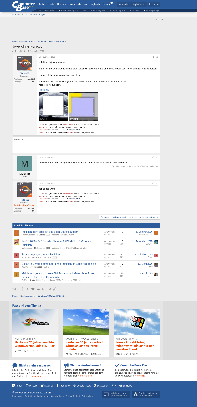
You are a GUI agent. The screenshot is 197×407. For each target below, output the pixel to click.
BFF (151, 266)
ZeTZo (24, 280)
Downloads (75, 4)
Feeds (19, 385)
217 (69, 354)
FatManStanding (28, 235)
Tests (51, 4)
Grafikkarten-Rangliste (94, 10)
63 (119, 354)
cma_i (150, 276)
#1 (157, 57)
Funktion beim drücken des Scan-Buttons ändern (50, 231)
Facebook (64, 385)
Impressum (17, 396)
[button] (23, 14)
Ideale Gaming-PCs (69, 10)
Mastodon (102, 385)
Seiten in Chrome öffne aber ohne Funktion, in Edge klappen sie (59, 263)
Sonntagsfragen (153, 10)
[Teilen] (153, 57)
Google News (84, 385)
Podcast (135, 10)
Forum (106, 4)
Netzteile (47, 257)
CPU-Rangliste (118, 10)
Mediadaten (39, 396)
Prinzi (24, 257)
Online (46, 267)
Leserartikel (31, 14)
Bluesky (48, 385)
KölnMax (25, 267)
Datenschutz (87, 396)
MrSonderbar (27, 248)
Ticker (42, 4)
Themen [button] (61, 4)
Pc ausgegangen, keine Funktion (41, 254)
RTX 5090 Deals (47, 10)
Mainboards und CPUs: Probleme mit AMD (59, 280)
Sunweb (149, 244)
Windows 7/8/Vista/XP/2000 (63, 235)
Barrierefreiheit (73, 396)
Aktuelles (16, 14)
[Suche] (154, 4)
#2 (157, 157)
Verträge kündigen (55, 396)
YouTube (127, 385)
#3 (157, 183)
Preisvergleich (92, 4)
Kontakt (28, 396)
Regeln (42, 14)
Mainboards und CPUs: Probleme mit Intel (69, 248)
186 (18, 350)
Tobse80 (18, 51)
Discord (33, 385)
